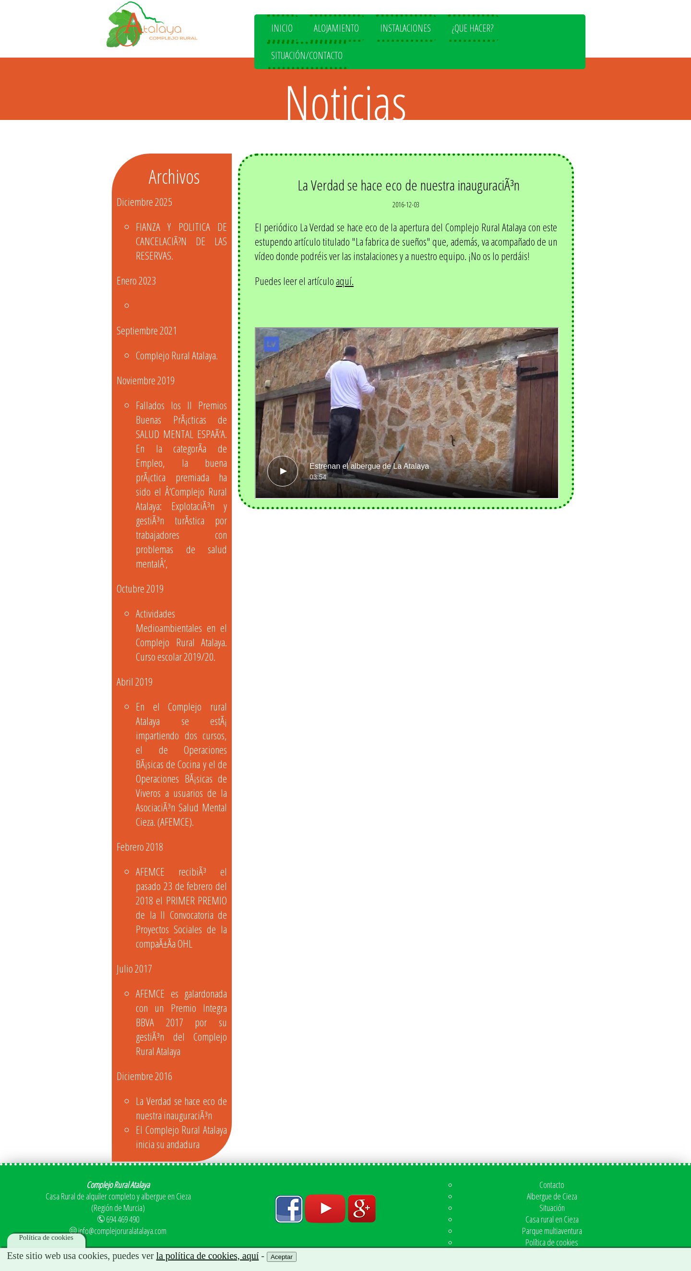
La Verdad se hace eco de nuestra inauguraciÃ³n (181, 1107)
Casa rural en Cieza (552, 1219)
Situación (552, 1207)
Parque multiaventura (552, 1230)
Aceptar (282, 1256)
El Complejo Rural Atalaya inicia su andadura (181, 1136)
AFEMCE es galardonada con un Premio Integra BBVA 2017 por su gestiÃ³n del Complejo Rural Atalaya (181, 1022)
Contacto (551, 1184)
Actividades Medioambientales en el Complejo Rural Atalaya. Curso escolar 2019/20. (181, 635)
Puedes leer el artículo (304, 280)
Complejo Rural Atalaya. (177, 355)
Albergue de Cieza (552, 1196)
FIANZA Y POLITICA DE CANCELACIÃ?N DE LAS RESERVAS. (181, 240)
